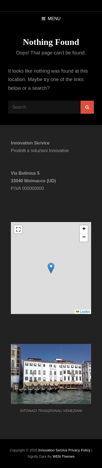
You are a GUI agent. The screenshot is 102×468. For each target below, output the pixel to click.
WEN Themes (63, 456)
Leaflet (83, 312)
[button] (51, 268)
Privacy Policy (79, 450)
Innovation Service (52, 450)
